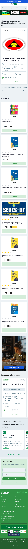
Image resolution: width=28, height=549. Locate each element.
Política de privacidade (19, 482)
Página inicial (3, 17)
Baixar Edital (14, 81)
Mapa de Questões (19, 504)
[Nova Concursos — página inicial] (14, 4)
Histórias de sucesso (20, 506)
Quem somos (4, 497)
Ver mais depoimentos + (14, 454)
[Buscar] (25, 8)
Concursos (10, 17)
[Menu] (2, 4)
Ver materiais (14, 414)
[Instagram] (23, 492)
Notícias (17, 501)
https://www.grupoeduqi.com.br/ (14, 544)
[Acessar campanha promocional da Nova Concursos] (14, 12)
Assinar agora (14, 367)
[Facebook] (20, 492)
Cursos (3, 501)
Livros (2, 504)
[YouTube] (26, 492)
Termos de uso (9, 547)
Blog (16, 497)
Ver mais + (4, 93)
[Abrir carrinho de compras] (26, 4)
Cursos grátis (18, 499)
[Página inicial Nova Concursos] (5, 493)
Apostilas (3, 499)
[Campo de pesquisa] (13, 8)
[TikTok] (17, 492)
